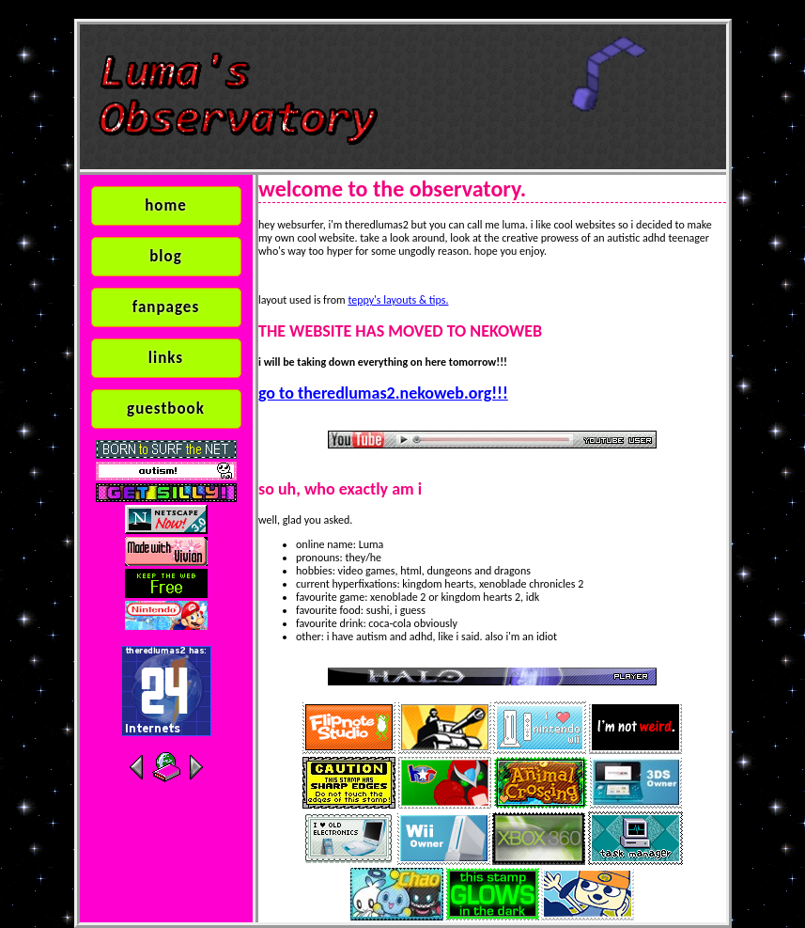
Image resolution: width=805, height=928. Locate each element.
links (165, 358)
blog (165, 256)
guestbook (166, 408)
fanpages (165, 307)
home (166, 205)
